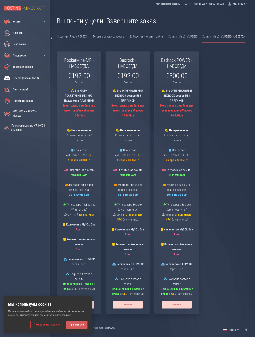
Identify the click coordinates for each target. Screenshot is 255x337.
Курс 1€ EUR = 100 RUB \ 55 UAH (209, 3)
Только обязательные (47, 324)
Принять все (77, 324)
